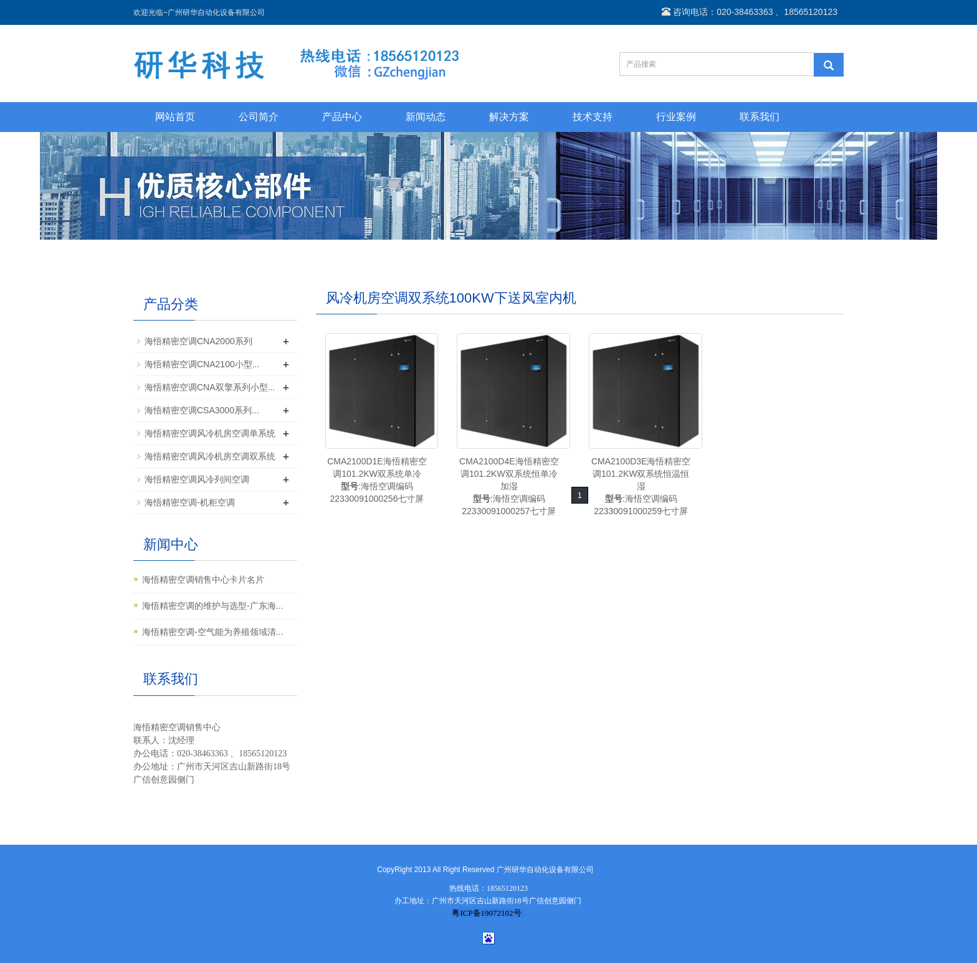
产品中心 (342, 116)
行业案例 (676, 116)
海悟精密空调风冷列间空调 (197, 479)
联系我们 (759, 116)
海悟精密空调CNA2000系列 (198, 341)
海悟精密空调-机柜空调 (190, 502)
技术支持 (592, 116)
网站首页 (175, 116)
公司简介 (259, 116)
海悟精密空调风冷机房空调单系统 (210, 433)
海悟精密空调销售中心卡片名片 (203, 580)
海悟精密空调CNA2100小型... (202, 364)
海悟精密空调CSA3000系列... (202, 410)
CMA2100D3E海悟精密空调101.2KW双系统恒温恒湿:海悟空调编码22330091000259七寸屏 (641, 486)
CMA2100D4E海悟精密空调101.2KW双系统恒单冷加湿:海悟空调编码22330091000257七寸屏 (509, 486)
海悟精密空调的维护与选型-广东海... (212, 606)
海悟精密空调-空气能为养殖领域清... (212, 632)
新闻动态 (426, 116)
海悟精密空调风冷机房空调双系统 (210, 456)
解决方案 (509, 116)
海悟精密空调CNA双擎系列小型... (210, 387)
